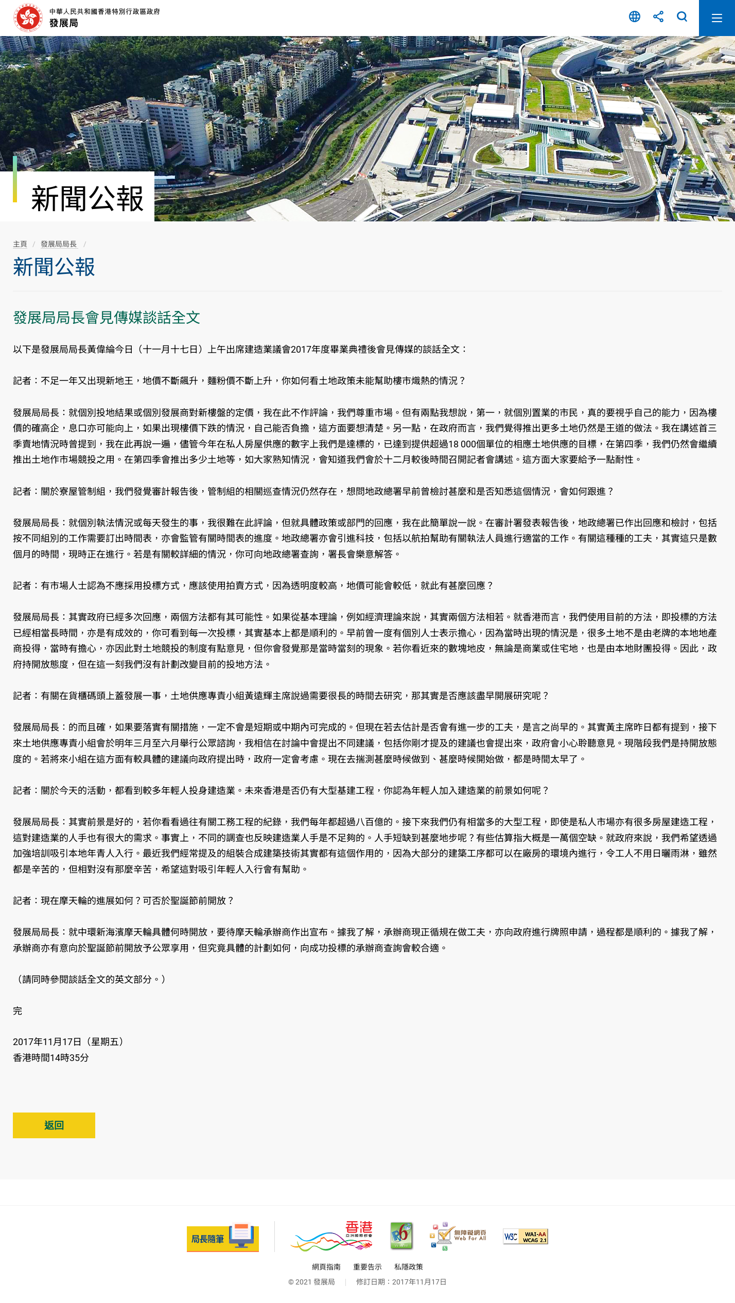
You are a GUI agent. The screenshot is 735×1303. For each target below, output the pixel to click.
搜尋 (682, 18)
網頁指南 (326, 1267)
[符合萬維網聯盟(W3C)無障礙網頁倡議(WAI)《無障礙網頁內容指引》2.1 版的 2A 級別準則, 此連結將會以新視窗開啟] (525, 1236)
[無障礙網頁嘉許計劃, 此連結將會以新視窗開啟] (458, 1236)
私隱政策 (408, 1267)
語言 (634, 18)
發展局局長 (59, 244)
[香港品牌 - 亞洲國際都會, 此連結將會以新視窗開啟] (331, 1236)
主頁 (20, 244)
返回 (54, 1126)
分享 (658, 18)
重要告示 (367, 1267)
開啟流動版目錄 (717, 18)
